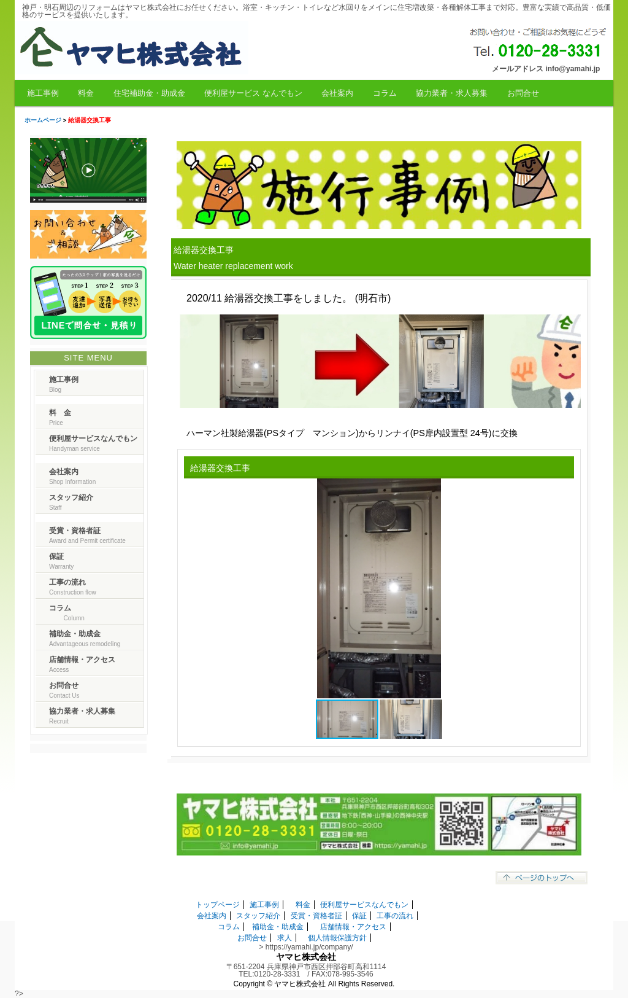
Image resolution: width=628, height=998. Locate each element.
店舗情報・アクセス (353, 926)
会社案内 (337, 93)
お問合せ (523, 93)
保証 (359, 915)
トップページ (218, 904)
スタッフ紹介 (258, 915)
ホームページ (43, 120)
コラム (385, 93)
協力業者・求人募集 (452, 93)
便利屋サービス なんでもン (253, 93)
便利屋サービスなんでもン (364, 904)
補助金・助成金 (278, 926)
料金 (86, 93)
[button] (563, 489)
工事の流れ (395, 915)
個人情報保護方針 (337, 938)
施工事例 (43, 93)
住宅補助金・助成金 (149, 93)
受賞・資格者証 (316, 915)
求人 (284, 938)
